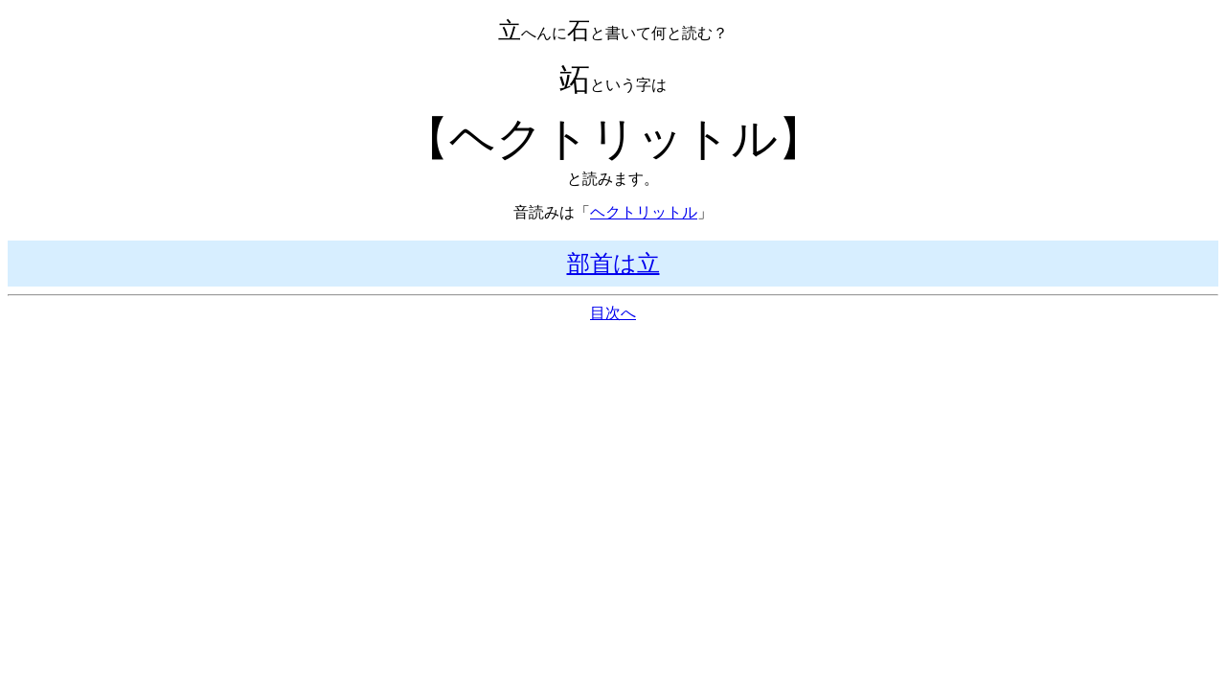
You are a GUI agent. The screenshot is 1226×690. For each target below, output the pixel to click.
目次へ (613, 313)
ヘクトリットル (643, 212)
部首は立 (613, 263)
